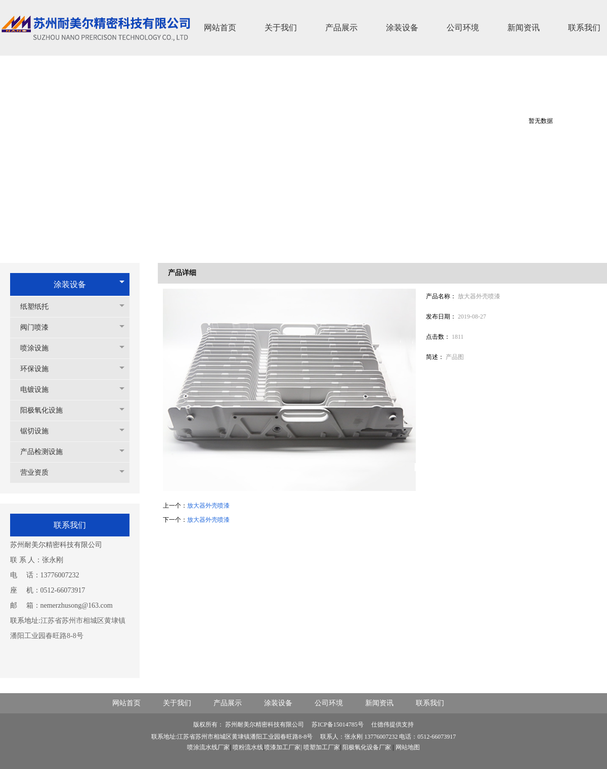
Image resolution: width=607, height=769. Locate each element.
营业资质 (39, 472)
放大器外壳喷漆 (208, 505)
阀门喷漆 (39, 327)
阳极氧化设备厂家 (366, 747)
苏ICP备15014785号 (338, 724)
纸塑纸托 (39, 306)
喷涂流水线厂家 (208, 747)
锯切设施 (39, 431)
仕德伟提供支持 (392, 724)
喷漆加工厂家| (283, 747)
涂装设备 (70, 284)
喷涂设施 (39, 348)
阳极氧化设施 (46, 410)
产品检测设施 (46, 452)
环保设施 (39, 369)
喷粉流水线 (248, 747)
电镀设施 (39, 389)
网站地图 (408, 747)
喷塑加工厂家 (322, 747)
